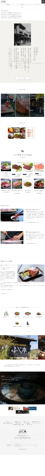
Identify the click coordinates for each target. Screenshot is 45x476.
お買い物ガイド (19, 444)
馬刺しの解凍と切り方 (32, 264)
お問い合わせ (29, 445)
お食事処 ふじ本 (18, 442)
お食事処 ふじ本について (8, 419)
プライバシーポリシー (35, 444)
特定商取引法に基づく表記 (18, 445)
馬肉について (5, 314)
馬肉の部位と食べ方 (34, 442)
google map (16, 405)
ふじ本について (10, 442)
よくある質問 (26, 444)
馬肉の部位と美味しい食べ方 (9, 243)
